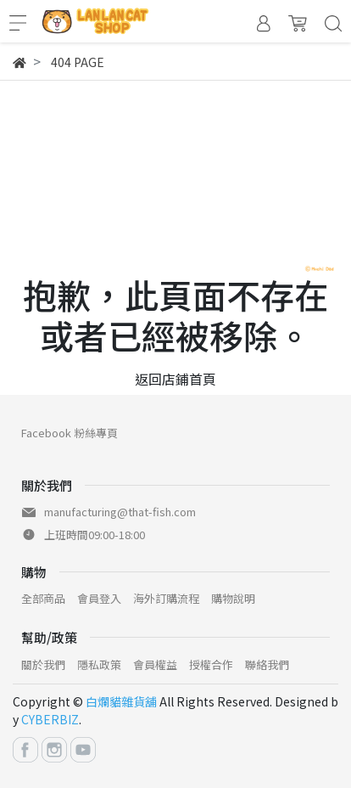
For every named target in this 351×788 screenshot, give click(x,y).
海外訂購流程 (166, 598)
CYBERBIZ (50, 719)
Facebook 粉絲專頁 (69, 433)
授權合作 (211, 664)
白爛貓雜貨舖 (121, 701)
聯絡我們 (267, 664)
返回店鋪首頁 (175, 379)
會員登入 (99, 598)
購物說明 (233, 598)
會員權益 (155, 664)
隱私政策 (99, 664)
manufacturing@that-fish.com (120, 512)
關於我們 (43, 664)
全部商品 (43, 598)
